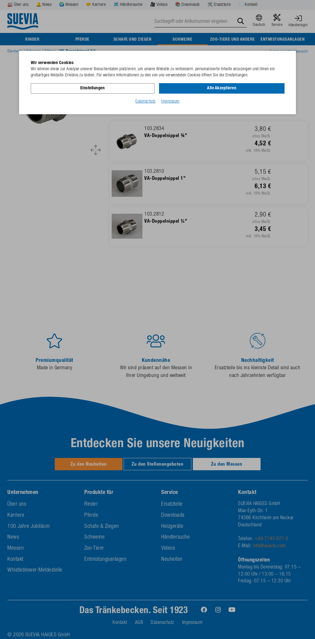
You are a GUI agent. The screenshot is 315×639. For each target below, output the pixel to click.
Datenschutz (145, 101)
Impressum (170, 101)
